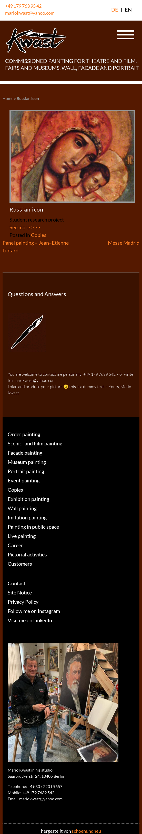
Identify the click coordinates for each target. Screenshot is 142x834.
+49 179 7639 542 (38, 792)
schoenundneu (86, 831)
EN (128, 9)
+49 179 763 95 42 (23, 6)
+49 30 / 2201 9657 (45, 786)
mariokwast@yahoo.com (30, 13)
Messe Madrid (123, 243)
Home (8, 98)
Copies (38, 235)
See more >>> (24, 227)
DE (114, 9)
